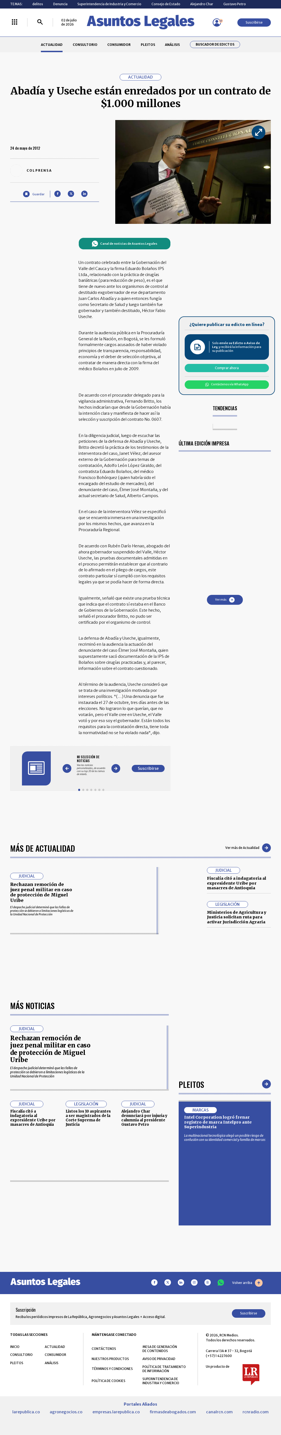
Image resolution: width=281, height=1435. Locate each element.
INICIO (14, 1347)
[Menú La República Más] (14, 22)
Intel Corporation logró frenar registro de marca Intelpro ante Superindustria (218, 1122)
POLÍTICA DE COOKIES (108, 1381)
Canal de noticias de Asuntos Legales (124, 244)
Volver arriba (247, 1283)
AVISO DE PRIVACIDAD (158, 1359)
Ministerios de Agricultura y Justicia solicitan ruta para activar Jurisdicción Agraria (236, 917)
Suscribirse (254, 22)
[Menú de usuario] (216, 22)
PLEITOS (148, 45)
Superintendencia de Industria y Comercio (109, 4)
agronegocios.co (66, 1411)
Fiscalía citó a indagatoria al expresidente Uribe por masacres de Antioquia (236, 883)
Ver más (225, 600)
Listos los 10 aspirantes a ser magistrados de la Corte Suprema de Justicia (88, 1118)
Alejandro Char (201, 4)
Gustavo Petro (234, 4)
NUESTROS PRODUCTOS (110, 1359)
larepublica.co (26, 1411)
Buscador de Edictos (215, 44)
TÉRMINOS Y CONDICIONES (112, 1369)
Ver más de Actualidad (248, 847)
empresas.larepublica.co (116, 1411)
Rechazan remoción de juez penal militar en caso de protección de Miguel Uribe (41, 892)
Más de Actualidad (42, 848)
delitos (37, 4)
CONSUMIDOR (119, 45)
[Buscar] (40, 22)
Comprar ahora (227, 368)
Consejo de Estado (165, 4)
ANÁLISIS (172, 45)
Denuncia (60, 4)
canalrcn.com (219, 1411)
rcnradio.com (256, 1411)
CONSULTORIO (85, 45)
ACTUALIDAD (52, 45)
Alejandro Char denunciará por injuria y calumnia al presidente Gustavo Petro (144, 1118)
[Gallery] (91, 765)
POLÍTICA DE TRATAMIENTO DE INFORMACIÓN (164, 1369)
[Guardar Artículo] (33, 194)
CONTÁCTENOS (104, 1349)
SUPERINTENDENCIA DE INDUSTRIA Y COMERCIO (160, 1381)
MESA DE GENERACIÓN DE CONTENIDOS (159, 1349)
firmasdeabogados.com (173, 1411)
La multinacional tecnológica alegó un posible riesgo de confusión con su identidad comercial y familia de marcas (224, 1137)
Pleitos (191, 1084)
